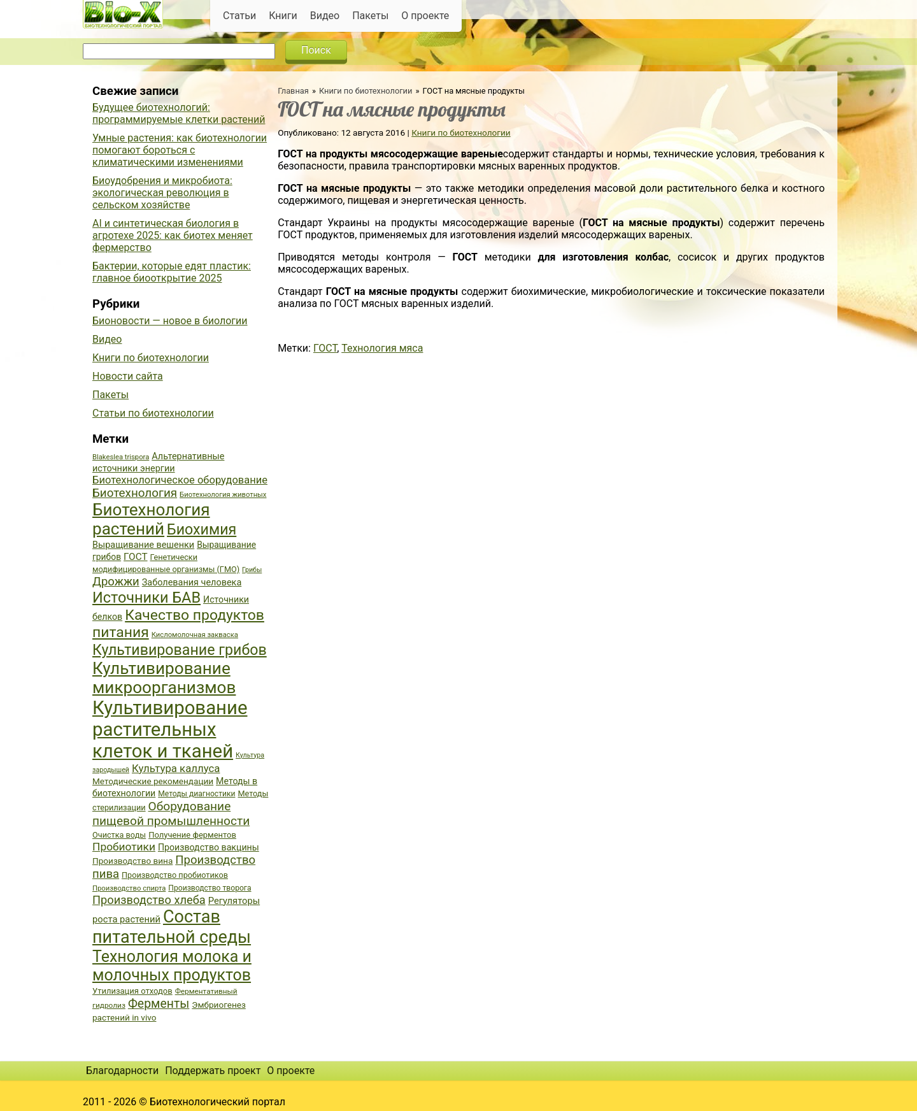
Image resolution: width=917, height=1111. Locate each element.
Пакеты (370, 16)
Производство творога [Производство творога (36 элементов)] (209, 888)
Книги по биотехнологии (365, 91)
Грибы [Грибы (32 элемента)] (252, 570)
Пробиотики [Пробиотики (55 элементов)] (123, 846)
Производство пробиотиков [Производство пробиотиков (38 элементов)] (175, 875)
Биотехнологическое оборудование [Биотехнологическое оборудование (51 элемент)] (179, 480)
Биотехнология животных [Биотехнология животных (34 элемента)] (223, 495)
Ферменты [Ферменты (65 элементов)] (158, 1003)
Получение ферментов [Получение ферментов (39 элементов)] (192, 835)
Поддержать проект (212, 1070)
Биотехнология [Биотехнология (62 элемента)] (134, 493)
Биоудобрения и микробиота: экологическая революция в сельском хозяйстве (162, 193)
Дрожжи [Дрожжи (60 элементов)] (115, 582)
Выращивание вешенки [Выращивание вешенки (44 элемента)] (143, 545)
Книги (283, 16)
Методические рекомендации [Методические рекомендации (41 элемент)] (152, 781)
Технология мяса (382, 348)
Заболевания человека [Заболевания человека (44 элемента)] (191, 582)
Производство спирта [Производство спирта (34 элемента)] (129, 888)
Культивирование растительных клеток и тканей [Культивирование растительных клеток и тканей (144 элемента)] (169, 729)
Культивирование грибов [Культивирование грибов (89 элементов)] (179, 650)
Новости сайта (127, 376)
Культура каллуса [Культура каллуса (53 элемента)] (176, 768)
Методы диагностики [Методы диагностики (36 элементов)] (196, 793)
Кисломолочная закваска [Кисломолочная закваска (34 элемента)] (195, 635)
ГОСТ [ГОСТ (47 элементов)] (135, 557)
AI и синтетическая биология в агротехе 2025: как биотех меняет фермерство (172, 235)
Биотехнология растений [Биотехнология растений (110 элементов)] (151, 519)
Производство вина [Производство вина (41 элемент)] (132, 861)
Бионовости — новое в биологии (170, 321)
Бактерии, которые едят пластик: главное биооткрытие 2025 (171, 272)
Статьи (239, 16)
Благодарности (122, 1070)
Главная (293, 91)
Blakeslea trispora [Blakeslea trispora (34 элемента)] (120, 457)
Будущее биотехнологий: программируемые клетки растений (178, 113)
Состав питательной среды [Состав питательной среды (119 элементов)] (171, 927)
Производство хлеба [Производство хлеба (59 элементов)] (149, 900)
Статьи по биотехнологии (153, 413)
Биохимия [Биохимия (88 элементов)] (201, 529)
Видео (324, 16)
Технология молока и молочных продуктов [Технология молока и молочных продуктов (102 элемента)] (172, 965)
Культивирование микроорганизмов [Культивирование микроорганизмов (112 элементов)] (164, 678)
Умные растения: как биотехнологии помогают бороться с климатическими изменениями (179, 150)
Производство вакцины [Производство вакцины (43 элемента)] (208, 847)
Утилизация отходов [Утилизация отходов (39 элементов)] (132, 991)
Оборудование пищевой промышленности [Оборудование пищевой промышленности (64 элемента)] (171, 813)
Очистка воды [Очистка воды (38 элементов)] (119, 835)
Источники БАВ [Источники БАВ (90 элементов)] (146, 597)
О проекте (425, 16)
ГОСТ (325, 348)
